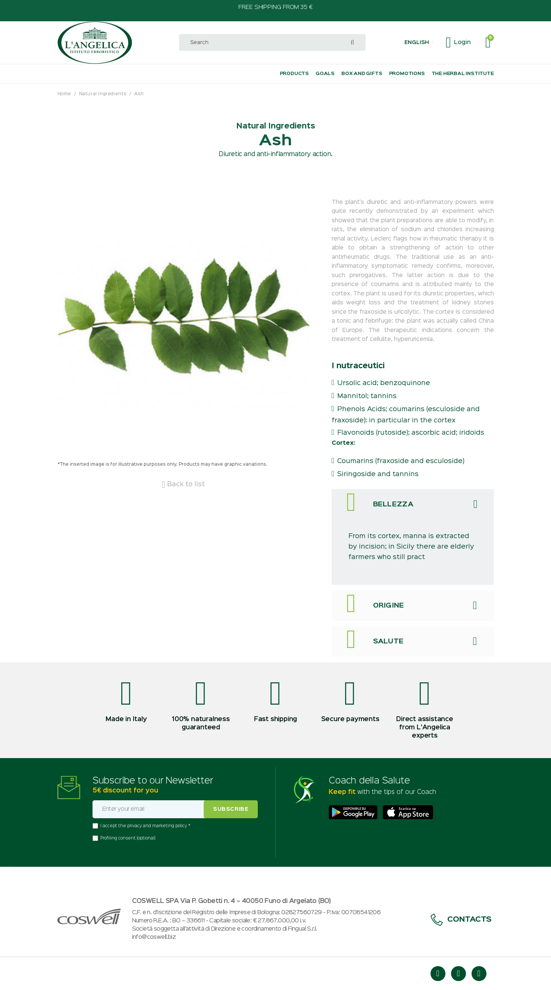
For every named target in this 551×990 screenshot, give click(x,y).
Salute (388, 642)
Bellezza (393, 505)
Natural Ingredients (102, 94)
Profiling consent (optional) (127, 838)
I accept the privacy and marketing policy (144, 826)
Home (64, 94)
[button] (418, 42)
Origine (388, 606)
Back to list (183, 484)
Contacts (461, 919)
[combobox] (272, 42)
